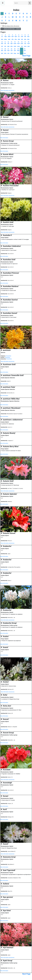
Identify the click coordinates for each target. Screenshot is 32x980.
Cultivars (18, 28)
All (1, 28)
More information (4, 137)
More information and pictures (7, 90)
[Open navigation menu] (3, 3)
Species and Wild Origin (9, 28)
